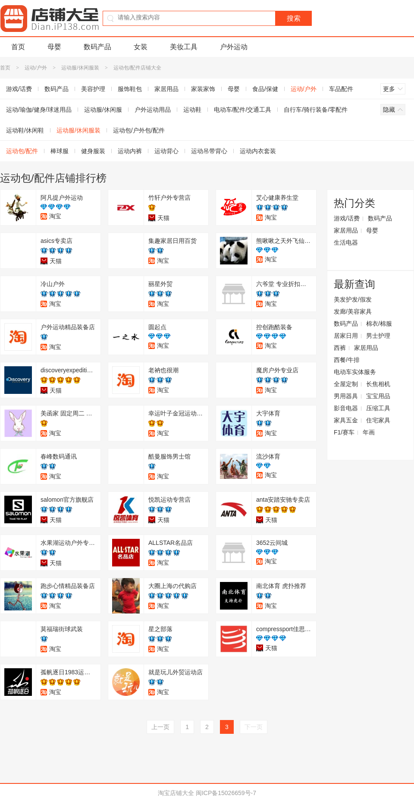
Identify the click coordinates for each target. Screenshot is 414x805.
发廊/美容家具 (353, 311)
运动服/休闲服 (103, 109)
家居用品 (166, 88)
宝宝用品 (378, 396)
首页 (18, 46)
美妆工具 (184, 46)
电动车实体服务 (355, 371)
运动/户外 (36, 68)
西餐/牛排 (347, 359)
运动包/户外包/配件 (139, 130)
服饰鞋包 (130, 88)
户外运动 (234, 46)
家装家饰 (203, 88)
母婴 (54, 46)
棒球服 (59, 151)
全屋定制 (346, 383)
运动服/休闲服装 (80, 68)
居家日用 (346, 335)
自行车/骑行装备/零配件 (316, 109)
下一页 (254, 726)
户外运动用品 (153, 109)
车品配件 (341, 88)
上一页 (160, 726)
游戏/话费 (347, 218)
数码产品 (97, 46)
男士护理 (378, 335)
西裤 (340, 347)
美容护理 (93, 88)
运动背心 (166, 151)
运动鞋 (192, 109)
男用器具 (346, 396)
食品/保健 (265, 88)
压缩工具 (378, 408)
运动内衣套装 (258, 151)
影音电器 (346, 408)
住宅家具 (378, 420)
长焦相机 (378, 383)
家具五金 (346, 420)
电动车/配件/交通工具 (243, 109)
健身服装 (93, 151)
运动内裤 (130, 151)
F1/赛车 (344, 432)
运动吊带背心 (209, 151)
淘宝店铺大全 (176, 792)
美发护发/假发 (353, 299)
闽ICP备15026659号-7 (226, 792)
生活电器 (346, 242)
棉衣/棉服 (379, 323)
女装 (140, 46)
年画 (369, 432)
